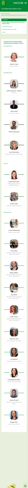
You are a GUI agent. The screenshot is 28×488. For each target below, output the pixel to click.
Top (25, 486)
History (3, 32)
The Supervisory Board (7, 26)
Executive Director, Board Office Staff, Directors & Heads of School (13, 23)
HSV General (7, 13)
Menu (26, 3)
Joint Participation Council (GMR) (9, 29)
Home (2, 13)
